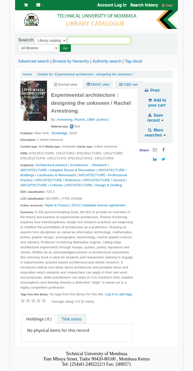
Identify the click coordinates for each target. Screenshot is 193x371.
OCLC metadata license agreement (98, 205)
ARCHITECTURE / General (104, 180)
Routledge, (60, 133)
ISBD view (129, 84)
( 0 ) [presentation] (39, 319)
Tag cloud (133, 61)
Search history (144, 5)
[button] (25, 5)
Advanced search (34, 61)
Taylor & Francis (56, 205)
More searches (155, 132)
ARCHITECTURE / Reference (58, 180)
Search (26, 39)
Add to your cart (156, 102)
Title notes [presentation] (72, 319)
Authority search (106, 61)
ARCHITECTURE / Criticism (41, 185)
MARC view (98, 84)
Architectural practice (51, 165)
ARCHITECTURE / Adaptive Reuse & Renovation (57, 170)
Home (27, 74)
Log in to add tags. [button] (119, 294)
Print (151, 90)
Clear (167, 5)
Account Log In (111, 5)
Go (65, 47)
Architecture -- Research (88, 165)
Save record (155, 117)
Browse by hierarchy (71, 61)
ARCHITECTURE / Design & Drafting (94, 185)
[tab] (39, 319)
